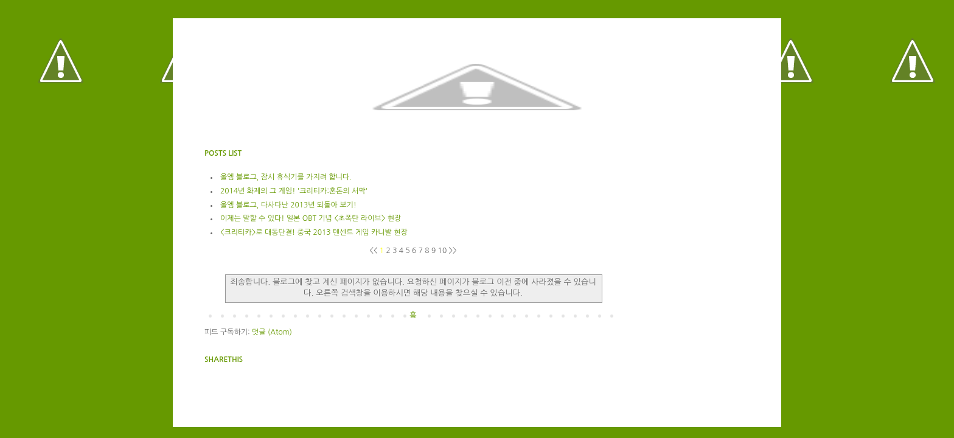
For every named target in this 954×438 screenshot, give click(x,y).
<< (374, 250)
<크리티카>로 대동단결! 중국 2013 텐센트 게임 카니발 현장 (314, 232)
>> (453, 250)
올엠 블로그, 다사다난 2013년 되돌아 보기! (288, 205)
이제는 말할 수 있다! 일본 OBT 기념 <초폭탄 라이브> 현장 (310, 218)
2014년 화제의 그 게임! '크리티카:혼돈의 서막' (293, 191)
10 (443, 250)
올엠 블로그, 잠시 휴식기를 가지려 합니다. (286, 177)
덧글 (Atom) (272, 332)
